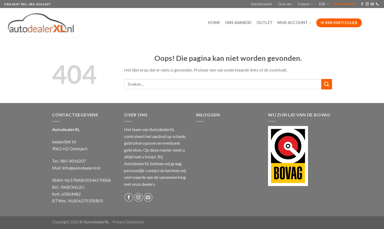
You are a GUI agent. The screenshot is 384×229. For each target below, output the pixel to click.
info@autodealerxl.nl (81, 167)
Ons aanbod (238, 22)
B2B (324, 4)
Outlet (265, 22)
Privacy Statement (128, 222)
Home (214, 22)
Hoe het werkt (261, 4)
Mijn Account (294, 22)
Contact (305, 4)
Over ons (285, 4)
